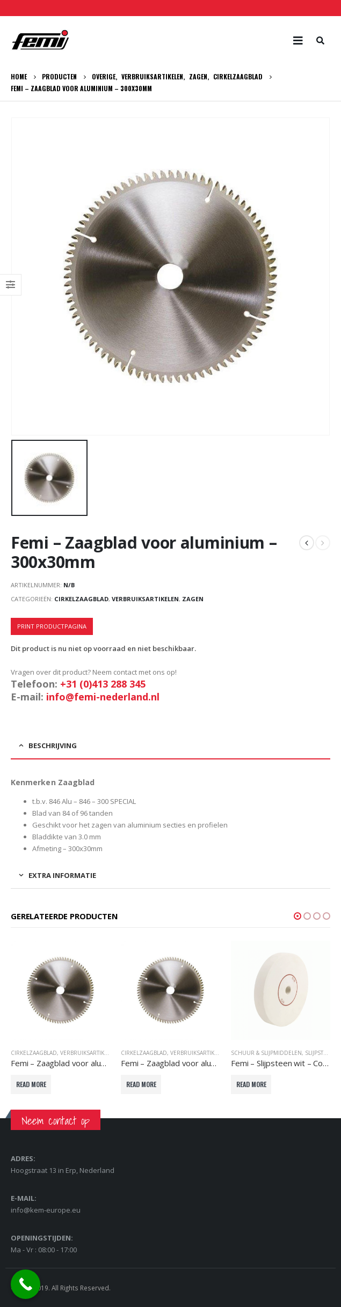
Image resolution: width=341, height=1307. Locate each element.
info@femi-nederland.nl (102, 696)
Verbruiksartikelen (145, 599)
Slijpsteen (319, 1053)
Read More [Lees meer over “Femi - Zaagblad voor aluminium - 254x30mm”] (31, 1084)
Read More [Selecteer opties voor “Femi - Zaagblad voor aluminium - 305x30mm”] (141, 1084)
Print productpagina (51, 626)
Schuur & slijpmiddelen (266, 1053)
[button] (297, 916)
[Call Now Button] (25, 1284)
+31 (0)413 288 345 (103, 683)
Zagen (193, 599)
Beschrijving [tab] (52, 745)
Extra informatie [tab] (62, 875)
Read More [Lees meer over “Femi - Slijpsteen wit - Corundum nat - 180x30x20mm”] (251, 1084)
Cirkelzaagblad (81, 599)
